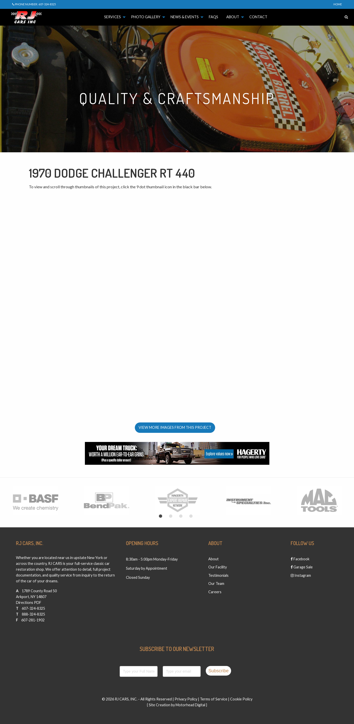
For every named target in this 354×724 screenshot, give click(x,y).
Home (337, 4)
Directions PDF (28, 602)
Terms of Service (213, 699)
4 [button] (191, 516)
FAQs (213, 17)
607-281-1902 (33, 620)
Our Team (216, 583)
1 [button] (160, 516)
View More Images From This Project (175, 427)
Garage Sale (302, 567)
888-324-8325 (33, 614)
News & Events (185, 17)
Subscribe (218, 670)
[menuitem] (113, 17)
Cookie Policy (241, 699)
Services (112, 17)
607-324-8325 (33, 608)
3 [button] (180, 516)
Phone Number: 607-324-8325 (34, 4)
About (232, 17)
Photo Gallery (145, 17)
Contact (258, 17)
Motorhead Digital (190, 705)
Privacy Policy (186, 699)
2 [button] (170, 516)
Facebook (300, 559)
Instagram (301, 575)
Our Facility (217, 567)
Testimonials (218, 575)
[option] (35, 500)
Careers (214, 592)
